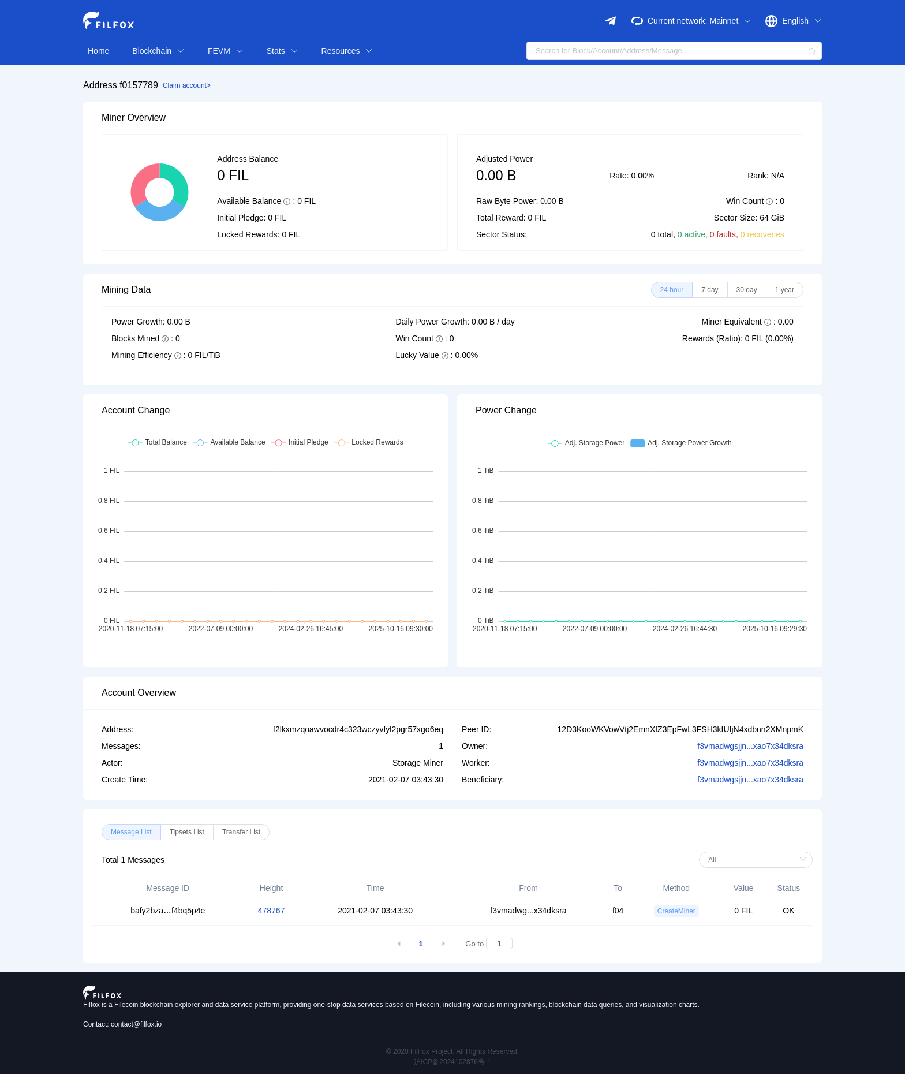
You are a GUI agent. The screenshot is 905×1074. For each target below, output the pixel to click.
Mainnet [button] (730, 20)
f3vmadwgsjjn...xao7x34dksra (750, 746)
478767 (271, 910)
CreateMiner (676, 911)
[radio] (672, 290)
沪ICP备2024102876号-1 (452, 1062)
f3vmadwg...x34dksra (528, 910)
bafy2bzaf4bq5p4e (167, 910)
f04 (617, 910)
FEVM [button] (226, 50)
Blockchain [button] (158, 50)
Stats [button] (282, 50)
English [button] (802, 20)
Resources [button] (347, 50)
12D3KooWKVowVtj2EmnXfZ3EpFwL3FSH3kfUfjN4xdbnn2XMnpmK (680, 729)
